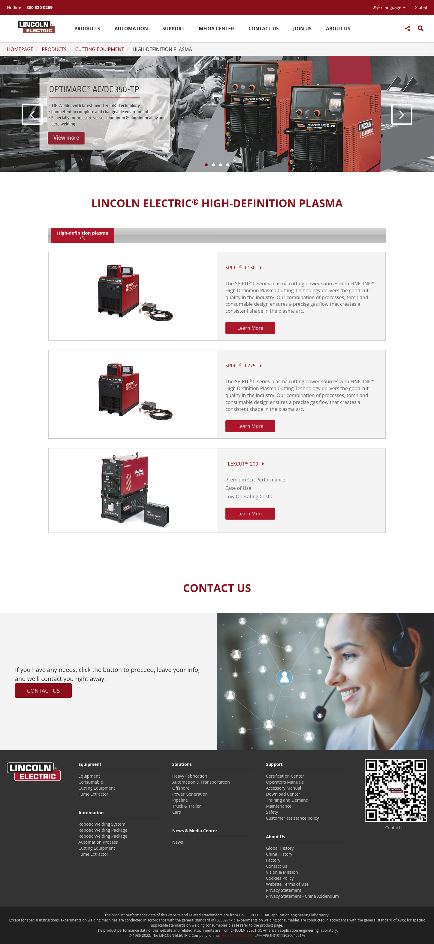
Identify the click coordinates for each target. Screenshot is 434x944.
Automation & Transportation (201, 782)
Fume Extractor (93, 794)
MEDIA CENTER (216, 28)
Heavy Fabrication (189, 776)
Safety (272, 812)
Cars (176, 812)
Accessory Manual (283, 788)
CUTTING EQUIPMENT (99, 49)
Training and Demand (287, 800)
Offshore (181, 788)
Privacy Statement (283, 890)
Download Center (283, 794)
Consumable (90, 782)
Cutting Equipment (96, 788)
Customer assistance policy (292, 818)
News (177, 842)
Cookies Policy (280, 878)
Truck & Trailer (186, 806)
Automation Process (98, 842)
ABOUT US (338, 28)
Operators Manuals (285, 782)
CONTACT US (264, 28)
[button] (389, 7)
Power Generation (190, 794)
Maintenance (278, 806)
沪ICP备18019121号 (237, 935)
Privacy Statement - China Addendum (302, 896)
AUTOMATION (131, 28)
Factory (273, 860)
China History (279, 854)
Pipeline (180, 800)
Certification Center (285, 776)
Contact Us (276, 866)
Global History (280, 848)
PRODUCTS (87, 28)
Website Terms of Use (287, 884)
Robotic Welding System (101, 824)
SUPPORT (173, 28)
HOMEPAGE (20, 49)
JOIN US (302, 28)
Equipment (89, 776)
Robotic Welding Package (102, 830)
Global (420, 7)
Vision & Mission (282, 872)
